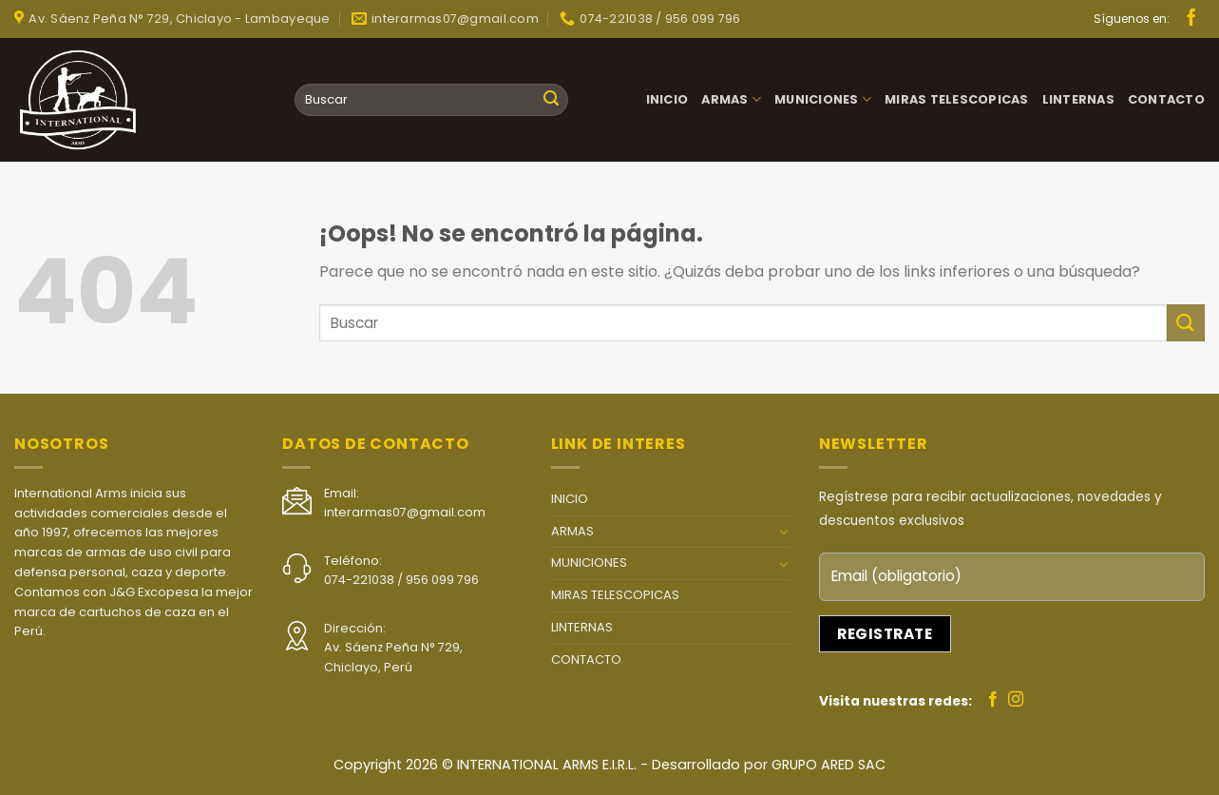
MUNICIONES (822, 99)
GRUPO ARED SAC (828, 764)
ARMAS (731, 99)
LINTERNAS (1078, 99)
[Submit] (551, 100)
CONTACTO (1166, 99)
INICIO (667, 99)
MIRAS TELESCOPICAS (957, 99)
